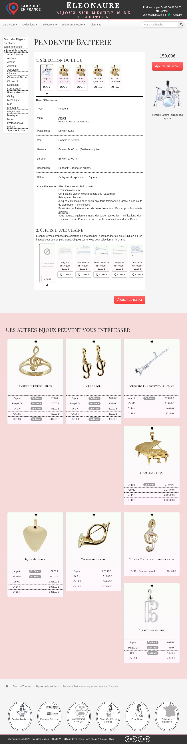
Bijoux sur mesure (73, 24)
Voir (47, 87)
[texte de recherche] (160, 24)
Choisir (65, 274)
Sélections (50, 24)
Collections (30, 24)
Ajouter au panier (167, 66)
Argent (62, 117)
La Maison (10, 24)
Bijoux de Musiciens (47, 686)
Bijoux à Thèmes (22, 686)
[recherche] (181, 24)
